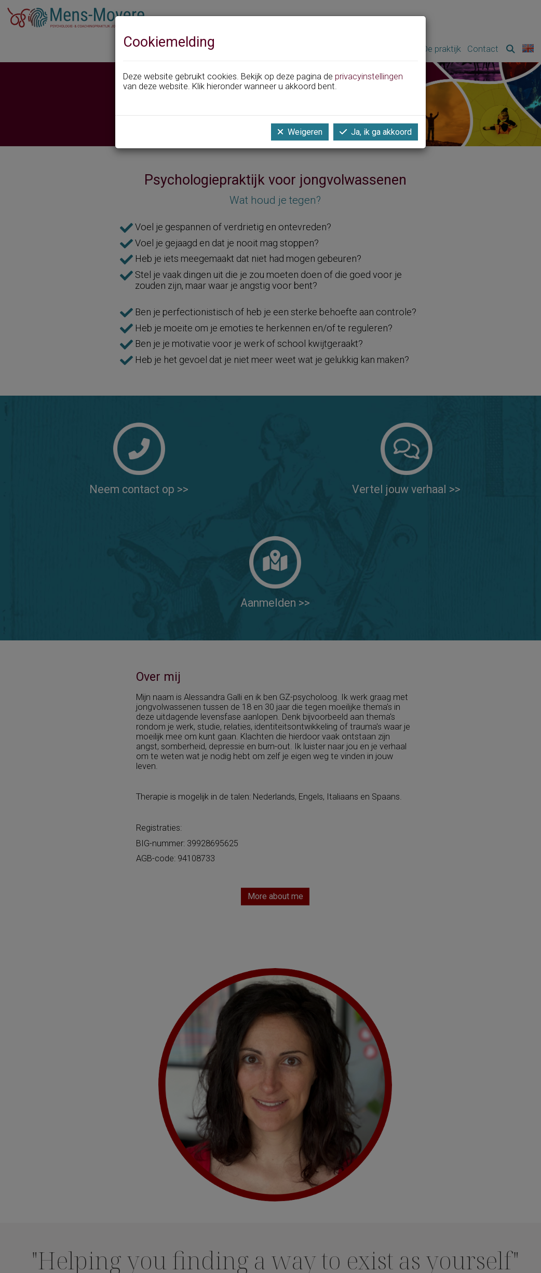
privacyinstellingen (369, 76)
